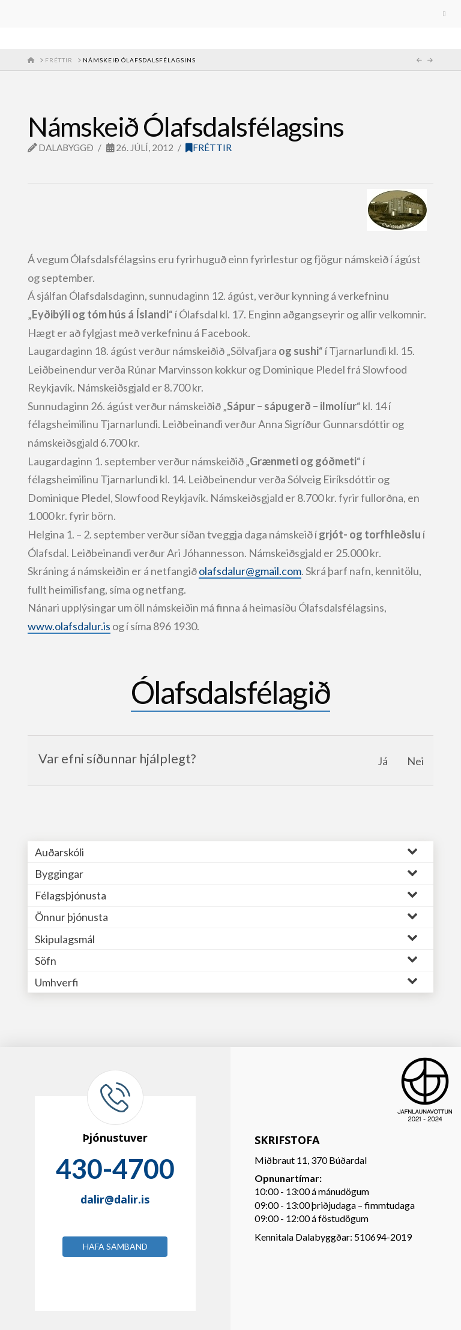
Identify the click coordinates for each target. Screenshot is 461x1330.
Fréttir (208, 147)
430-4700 (115, 1169)
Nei (415, 761)
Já (383, 761)
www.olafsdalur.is (69, 626)
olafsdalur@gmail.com (250, 570)
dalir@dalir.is (114, 1199)
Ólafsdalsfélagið (230, 692)
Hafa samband (115, 1246)
